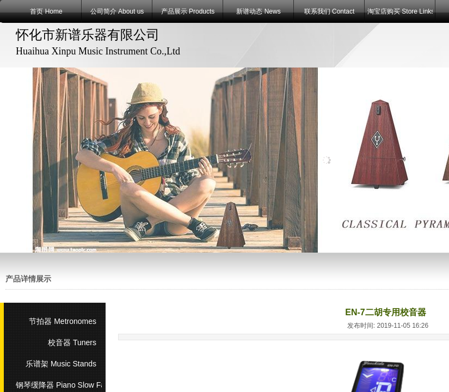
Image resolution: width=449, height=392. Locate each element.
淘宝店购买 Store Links (400, 11)
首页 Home (46, 11)
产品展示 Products (188, 11)
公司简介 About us (117, 11)
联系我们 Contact (329, 11)
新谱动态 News (258, 11)
